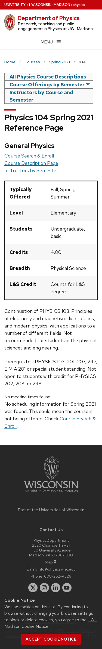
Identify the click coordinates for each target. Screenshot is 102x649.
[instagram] (44, 587)
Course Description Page (31, 163)
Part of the (51, 510)
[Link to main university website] (51, 493)
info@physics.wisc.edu (57, 569)
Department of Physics (49, 18)
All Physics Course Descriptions (48, 77)
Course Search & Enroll (29, 156)
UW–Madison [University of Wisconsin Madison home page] (37, 4)
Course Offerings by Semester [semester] (47, 84)
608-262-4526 (57, 576)
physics (79, 4)
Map (51, 562)
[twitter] (33, 587)
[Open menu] (51, 42)
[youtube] (67, 587)
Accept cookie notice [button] (51, 639)
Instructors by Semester (31, 170)
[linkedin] (55, 587)
